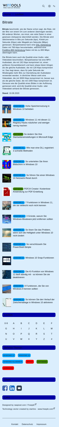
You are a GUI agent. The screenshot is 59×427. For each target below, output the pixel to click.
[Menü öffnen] (54, 6)
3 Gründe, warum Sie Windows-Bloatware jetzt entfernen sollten (33, 217)
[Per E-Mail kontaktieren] (19, 389)
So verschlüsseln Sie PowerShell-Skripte (29, 245)
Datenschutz (27, 424)
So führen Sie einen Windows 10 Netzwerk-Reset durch (33, 176)
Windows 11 (8, 355)
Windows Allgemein (12, 362)
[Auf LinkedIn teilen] (12, 389)
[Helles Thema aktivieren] (49, 6)
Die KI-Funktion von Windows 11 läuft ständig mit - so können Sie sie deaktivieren (33, 274)
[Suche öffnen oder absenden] (43, 6)
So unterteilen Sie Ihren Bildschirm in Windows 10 (30, 163)
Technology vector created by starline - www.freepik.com (27, 409)
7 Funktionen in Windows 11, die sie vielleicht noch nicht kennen (33, 204)
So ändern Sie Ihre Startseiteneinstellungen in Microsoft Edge (33, 135)
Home (7, 14)
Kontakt (14, 424)
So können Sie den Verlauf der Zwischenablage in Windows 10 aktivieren (33, 301)
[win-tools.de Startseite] (11, 6)
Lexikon (19, 14)
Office (30, 362)
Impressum (41, 424)
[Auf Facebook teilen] (5, 389)
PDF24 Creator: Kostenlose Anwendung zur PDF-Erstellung (31, 190)
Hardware (8, 368)
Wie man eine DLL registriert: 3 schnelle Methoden (33, 149)
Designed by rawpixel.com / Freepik (18, 405)
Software (42, 362)
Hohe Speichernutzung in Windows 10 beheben (31, 107)
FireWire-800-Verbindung (13, 50)
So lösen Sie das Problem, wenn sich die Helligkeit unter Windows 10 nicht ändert (33, 233)
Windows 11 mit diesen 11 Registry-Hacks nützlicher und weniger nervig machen (31, 123)
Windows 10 (24, 355)
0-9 (6, 323)
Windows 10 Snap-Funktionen (39, 258)
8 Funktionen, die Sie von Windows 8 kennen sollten (31, 287)
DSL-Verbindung (43, 45)
